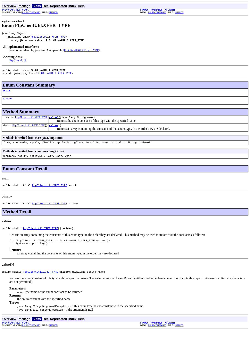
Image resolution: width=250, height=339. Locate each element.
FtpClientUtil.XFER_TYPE (47, 37)
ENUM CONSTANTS (31, 12)
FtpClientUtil (17, 61)
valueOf (54, 121)
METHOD (53, 12)
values (53, 129)
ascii (6, 93)
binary (7, 101)
